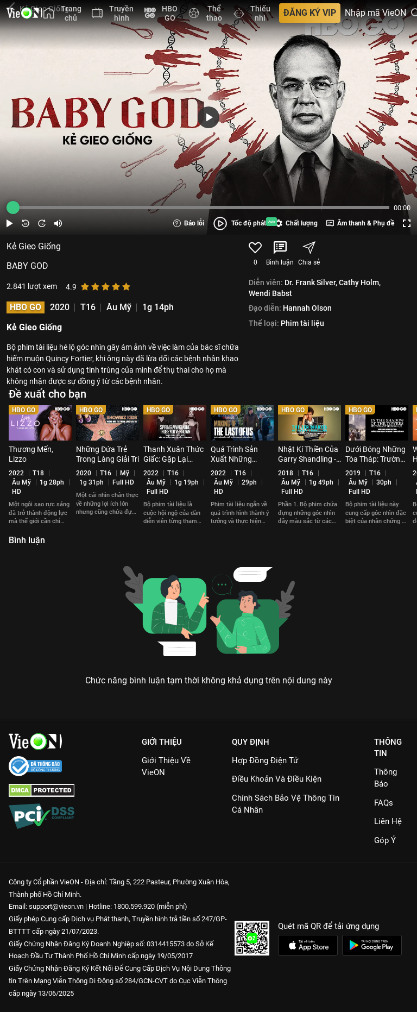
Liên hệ (388, 821)
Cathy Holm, (360, 282)
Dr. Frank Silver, (311, 282)
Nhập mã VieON (375, 13)
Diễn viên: (266, 282)
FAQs (383, 803)
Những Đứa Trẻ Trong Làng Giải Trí (107, 454)
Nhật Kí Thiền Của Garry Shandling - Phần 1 (308, 459)
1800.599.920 (134, 906)
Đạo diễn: (265, 308)
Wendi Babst (270, 293)
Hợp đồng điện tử (265, 760)
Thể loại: (264, 323)
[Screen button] (406, 223)
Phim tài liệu (302, 323)
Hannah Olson (307, 308)
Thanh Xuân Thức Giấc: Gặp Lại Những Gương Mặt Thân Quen (173, 463)
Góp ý (385, 840)
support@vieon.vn (56, 906)
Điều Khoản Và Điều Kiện (276, 779)
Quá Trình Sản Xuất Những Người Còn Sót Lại (241, 459)
